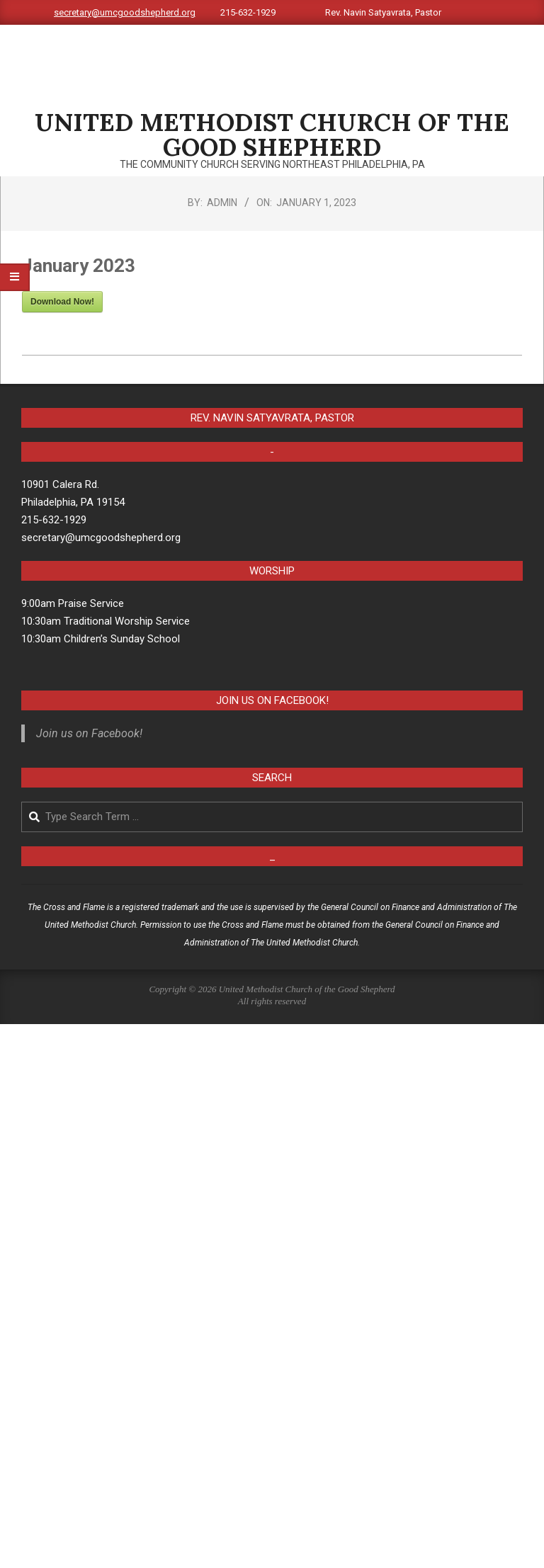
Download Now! (62, 302)
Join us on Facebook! (272, 700)
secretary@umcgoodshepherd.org (125, 12)
